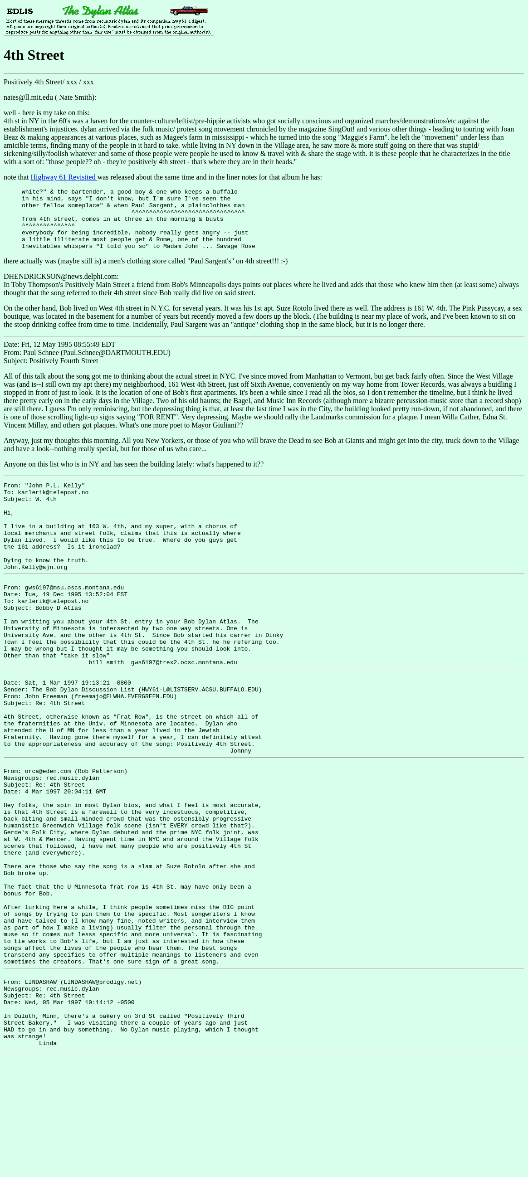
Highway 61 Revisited (64, 177)
